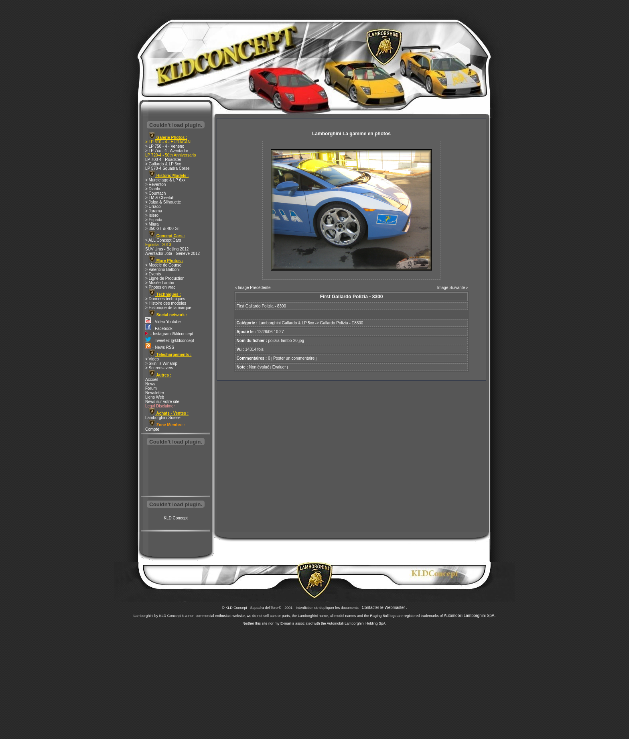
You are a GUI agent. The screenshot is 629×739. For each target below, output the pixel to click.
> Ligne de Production (165, 278)
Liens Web (154, 397)
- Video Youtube (163, 322)
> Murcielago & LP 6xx (165, 180)
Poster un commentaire (293, 358)
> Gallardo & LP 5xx (163, 164)
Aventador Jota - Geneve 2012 (172, 253)
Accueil (151, 379)
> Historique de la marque (168, 307)
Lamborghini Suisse (163, 417)
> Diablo (152, 189)
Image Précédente (254, 287)
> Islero (151, 215)
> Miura (152, 224)
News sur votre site (162, 401)
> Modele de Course (163, 265)
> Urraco (153, 206)
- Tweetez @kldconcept (169, 340)
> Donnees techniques (165, 299)
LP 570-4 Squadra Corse (167, 168)
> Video (152, 359)
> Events (153, 274)
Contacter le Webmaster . (384, 607)
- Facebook (158, 328)
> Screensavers (159, 368)
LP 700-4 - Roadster (163, 159)
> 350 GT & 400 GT (162, 228)
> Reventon (155, 184)
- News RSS (159, 347)
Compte (152, 429)
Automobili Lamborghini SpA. (469, 615)
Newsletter (154, 393)
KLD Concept (175, 518)
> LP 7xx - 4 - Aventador (166, 151)
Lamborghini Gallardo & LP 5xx (286, 323)
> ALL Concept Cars (163, 240)
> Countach (155, 193)
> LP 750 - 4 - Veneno (164, 146)
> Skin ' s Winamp (161, 363)
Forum (151, 388)
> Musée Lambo (159, 283)
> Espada (153, 220)
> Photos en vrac (160, 287)
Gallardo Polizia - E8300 (341, 323)
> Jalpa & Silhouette (163, 202)
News (150, 384)
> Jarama (153, 211)
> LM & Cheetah (159, 197)
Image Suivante (451, 287)
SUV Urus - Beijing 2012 (167, 249)
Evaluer (279, 367)
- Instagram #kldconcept (169, 334)
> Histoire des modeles (165, 303)
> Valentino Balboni (162, 269)
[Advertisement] (176, 471)
